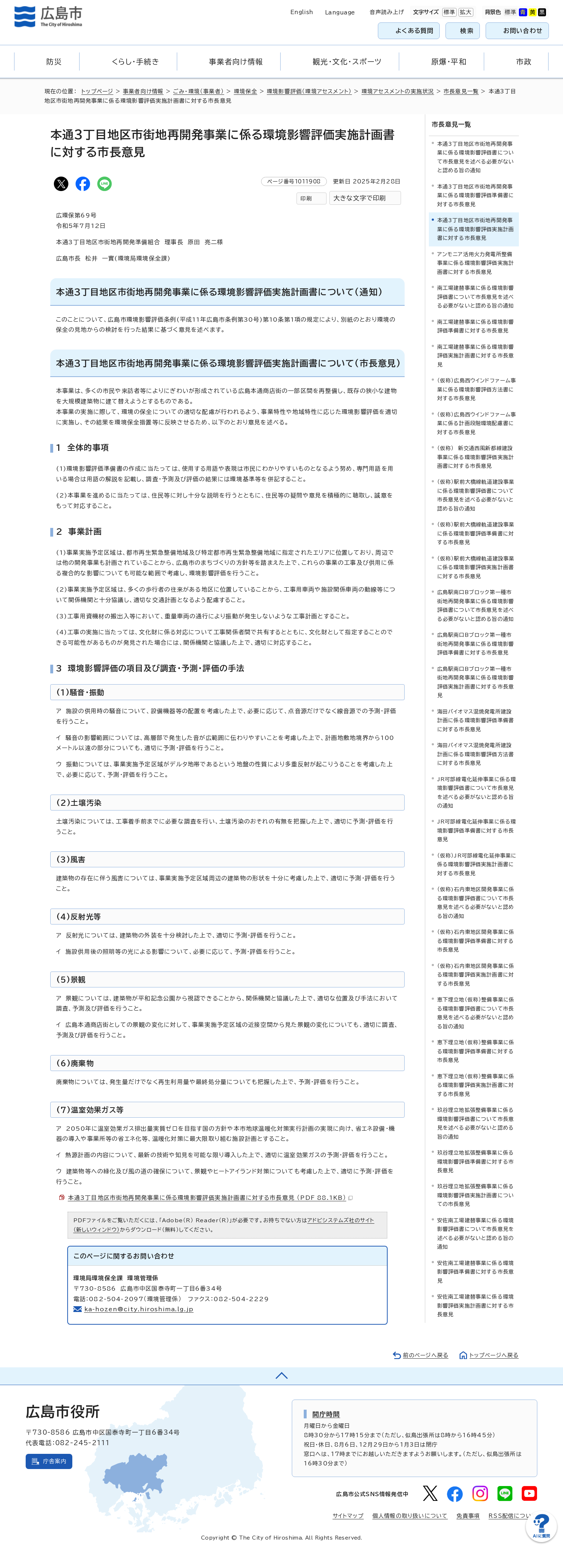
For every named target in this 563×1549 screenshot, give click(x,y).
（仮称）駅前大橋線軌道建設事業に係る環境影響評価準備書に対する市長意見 (476, 533)
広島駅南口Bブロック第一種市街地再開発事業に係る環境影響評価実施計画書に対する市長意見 (475, 681)
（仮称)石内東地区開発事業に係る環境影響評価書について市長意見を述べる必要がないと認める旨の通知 (476, 902)
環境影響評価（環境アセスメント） (311, 91)
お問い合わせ (523, 30)
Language (340, 12)
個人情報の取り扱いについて (410, 1516)
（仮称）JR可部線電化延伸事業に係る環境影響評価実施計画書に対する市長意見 (477, 863)
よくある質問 (415, 30)
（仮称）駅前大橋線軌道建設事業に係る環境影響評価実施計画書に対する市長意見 (476, 566)
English (302, 12)
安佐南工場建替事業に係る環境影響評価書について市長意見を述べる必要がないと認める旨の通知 (475, 1233)
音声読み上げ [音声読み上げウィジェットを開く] (387, 12)
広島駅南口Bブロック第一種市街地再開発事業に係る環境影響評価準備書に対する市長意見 (475, 643)
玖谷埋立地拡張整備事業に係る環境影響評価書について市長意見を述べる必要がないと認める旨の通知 (475, 1123)
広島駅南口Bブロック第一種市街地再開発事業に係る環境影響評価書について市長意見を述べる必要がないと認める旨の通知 (475, 605)
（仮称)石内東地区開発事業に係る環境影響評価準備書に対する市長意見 (476, 940)
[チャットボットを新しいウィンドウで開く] (541, 1540)
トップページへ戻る (493, 1355)
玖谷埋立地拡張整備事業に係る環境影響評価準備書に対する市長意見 (475, 1160)
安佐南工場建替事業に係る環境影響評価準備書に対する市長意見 (475, 1271)
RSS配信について (513, 1516)
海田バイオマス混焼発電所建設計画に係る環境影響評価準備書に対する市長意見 (475, 719)
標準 (448, 12)
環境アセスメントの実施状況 (400, 91)
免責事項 (468, 1516)
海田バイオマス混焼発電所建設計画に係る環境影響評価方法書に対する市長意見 (475, 753)
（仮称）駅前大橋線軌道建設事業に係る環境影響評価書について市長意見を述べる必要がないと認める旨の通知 (476, 495)
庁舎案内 (55, 1461)
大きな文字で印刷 (359, 198)
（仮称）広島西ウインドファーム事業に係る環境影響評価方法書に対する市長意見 (476, 389)
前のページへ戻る (424, 1355)
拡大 (465, 12)
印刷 (305, 198)
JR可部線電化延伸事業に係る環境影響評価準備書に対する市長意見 (476, 830)
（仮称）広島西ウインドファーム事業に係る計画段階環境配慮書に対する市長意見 (476, 422)
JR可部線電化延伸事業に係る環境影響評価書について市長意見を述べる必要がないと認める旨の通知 (476, 792)
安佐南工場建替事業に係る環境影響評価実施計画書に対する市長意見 (475, 1305)
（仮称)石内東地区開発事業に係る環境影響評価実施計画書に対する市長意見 (476, 974)
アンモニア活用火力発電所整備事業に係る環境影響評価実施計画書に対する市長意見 (475, 262)
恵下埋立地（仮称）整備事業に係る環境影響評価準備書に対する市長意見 (476, 1050)
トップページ (97, 91)
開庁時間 (326, 1414)
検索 (467, 30)
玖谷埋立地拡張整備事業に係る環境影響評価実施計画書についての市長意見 (475, 1194)
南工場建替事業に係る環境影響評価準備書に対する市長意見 (475, 325)
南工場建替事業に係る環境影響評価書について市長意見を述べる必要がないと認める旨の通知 (475, 296)
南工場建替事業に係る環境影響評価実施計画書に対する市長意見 (475, 355)
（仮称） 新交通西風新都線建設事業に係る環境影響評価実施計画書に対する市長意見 (475, 456)
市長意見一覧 (464, 91)
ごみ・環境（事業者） (200, 91)
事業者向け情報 (144, 91)
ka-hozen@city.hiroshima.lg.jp (139, 1309)
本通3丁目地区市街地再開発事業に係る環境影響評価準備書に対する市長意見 (475, 194)
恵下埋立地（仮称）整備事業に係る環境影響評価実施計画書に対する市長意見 (476, 1084)
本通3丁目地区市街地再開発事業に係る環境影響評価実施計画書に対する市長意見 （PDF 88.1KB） (210, 1198)
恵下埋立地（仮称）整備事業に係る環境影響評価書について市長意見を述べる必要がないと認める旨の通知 (476, 1012)
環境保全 (247, 91)
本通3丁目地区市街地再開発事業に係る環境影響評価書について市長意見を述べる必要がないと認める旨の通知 (475, 156)
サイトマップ (348, 1516)
